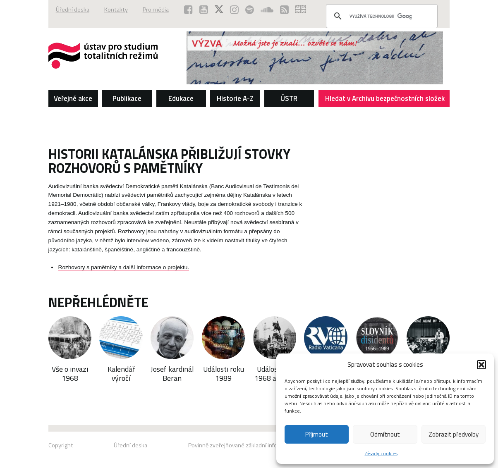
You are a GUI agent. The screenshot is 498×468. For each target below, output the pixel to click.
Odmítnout (385, 434)
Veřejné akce (73, 98)
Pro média (156, 9)
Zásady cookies (381, 453)
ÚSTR (288, 98)
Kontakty (116, 9)
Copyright (60, 445)
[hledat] (381, 16)
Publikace (127, 98)
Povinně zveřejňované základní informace (240, 445)
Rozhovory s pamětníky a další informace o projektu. (123, 267)
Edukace (181, 98)
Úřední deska (72, 9)
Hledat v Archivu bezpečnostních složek (385, 100)
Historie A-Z (235, 98)
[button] (481, 365)
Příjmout (316, 434)
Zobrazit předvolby (454, 434)
